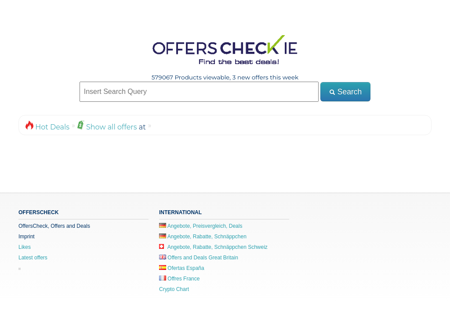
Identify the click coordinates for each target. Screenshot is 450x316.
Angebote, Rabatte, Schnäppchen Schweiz (213, 247)
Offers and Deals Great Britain (198, 258)
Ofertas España (181, 268)
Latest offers (32, 258)
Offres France (179, 279)
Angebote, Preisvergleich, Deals (200, 226)
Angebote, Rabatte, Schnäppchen (203, 236)
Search (345, 91)
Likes (24, 247)
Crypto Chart (174, 289)
